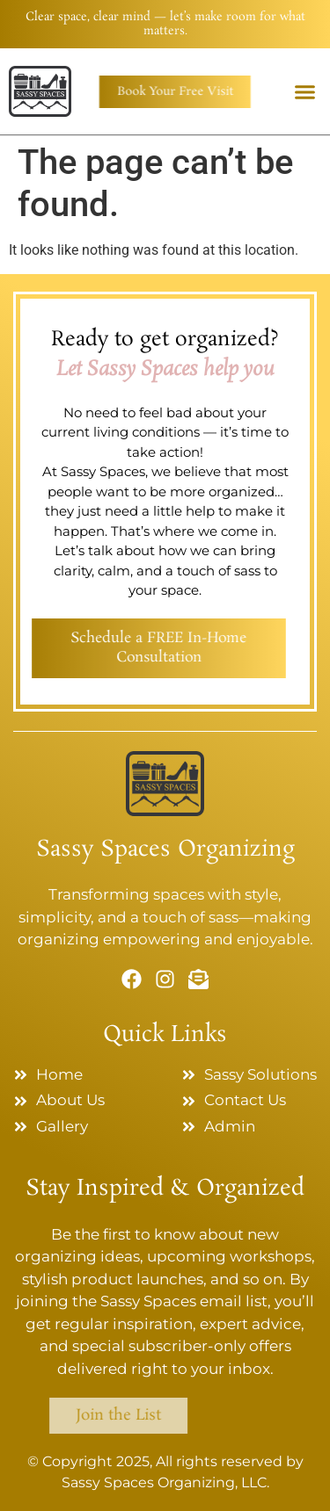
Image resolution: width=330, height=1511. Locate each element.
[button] (305, 92)
